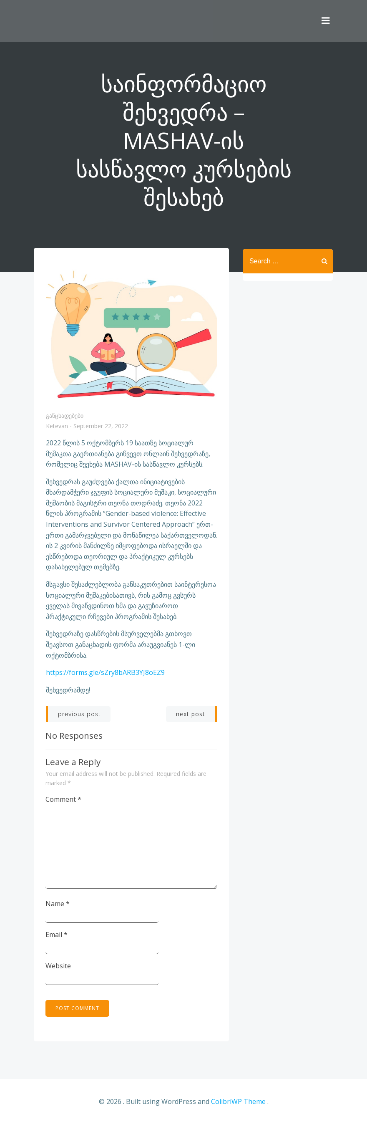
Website (58, 965)
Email (57, 935)
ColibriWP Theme (238, 1101)
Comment (64, 799)
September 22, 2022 (100, 427)
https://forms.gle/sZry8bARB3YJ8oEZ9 (105, 673)
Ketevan (57, 427)
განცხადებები (64, 416)
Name (58, 903)
